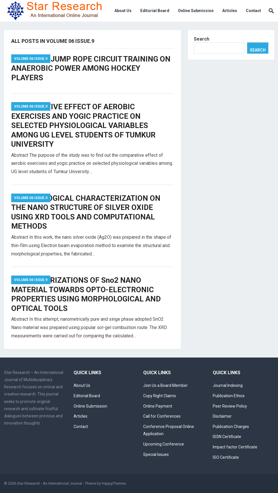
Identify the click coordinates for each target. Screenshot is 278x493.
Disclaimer (222, 416)
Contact (253, 10)
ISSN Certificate (227, 436)
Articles (229, 10)
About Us (123, 10)
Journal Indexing (228, 385)
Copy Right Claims (159, 395)
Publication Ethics (229, 395)
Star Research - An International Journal (49, 483)
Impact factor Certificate (235, 447)
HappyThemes (114, 483)
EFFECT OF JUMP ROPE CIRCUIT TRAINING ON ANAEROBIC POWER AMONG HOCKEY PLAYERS (90, 68)
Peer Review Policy (230, 406)
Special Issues (156, 454)
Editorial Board (154, 10)
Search (201, 39)
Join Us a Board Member (165, 385)
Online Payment (157, 406)
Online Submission (196, 10)
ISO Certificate (226, 457)
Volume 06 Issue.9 (30, 59)
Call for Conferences (162, 416)
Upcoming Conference (163, 444)
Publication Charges (231, 426)
